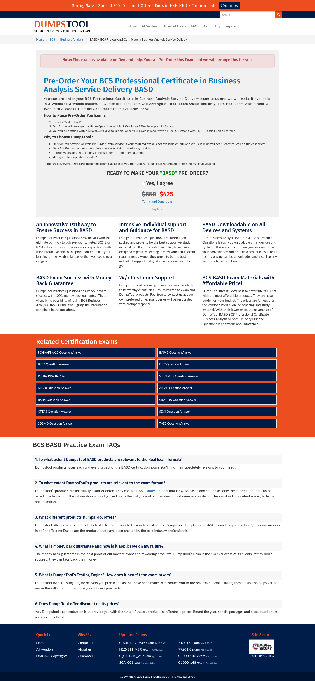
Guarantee (86, 656)
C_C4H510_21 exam (135, 656)
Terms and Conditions (157, 201)
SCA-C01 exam (131, 662)
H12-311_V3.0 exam (135, 649)
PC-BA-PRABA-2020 (52, 376)
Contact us (86, 642)
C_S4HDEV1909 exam (136, 642)
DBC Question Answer (174, 364)
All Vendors (150, 26)
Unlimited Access (174, 26)
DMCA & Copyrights (52, 656)
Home (132, 26)
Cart (207, 26)
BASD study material (152, 490)
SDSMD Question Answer (55, 423)
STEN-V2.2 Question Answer (178, 376)
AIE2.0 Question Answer (54, 388)
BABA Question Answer (54, 400)
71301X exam (189, 642)
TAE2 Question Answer (175, 423)
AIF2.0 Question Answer (175, 388)
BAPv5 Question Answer (175, 352)
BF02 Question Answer (53, 364)
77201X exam (189, 649)
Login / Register (225, 26)
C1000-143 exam (191, 656)
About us (84, 649)
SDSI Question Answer (174, 411)
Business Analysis (72, 39)
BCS (52, 39)
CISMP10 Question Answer (177, 400)
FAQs (195, 26)
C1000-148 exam (191, 662)
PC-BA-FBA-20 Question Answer (60, 352)
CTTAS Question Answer (54, 411)
